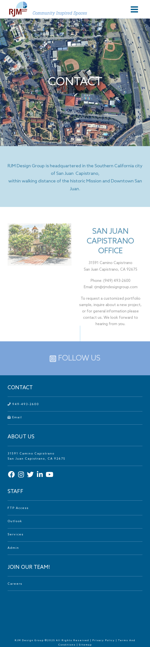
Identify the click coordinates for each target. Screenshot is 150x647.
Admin (13, 548)
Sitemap (85, 644)
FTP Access (18, 508)
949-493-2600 (23, 404)
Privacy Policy (103, 640)
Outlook (15, 521)
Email (15, 417)
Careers (15, 584)
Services (15, 534)
